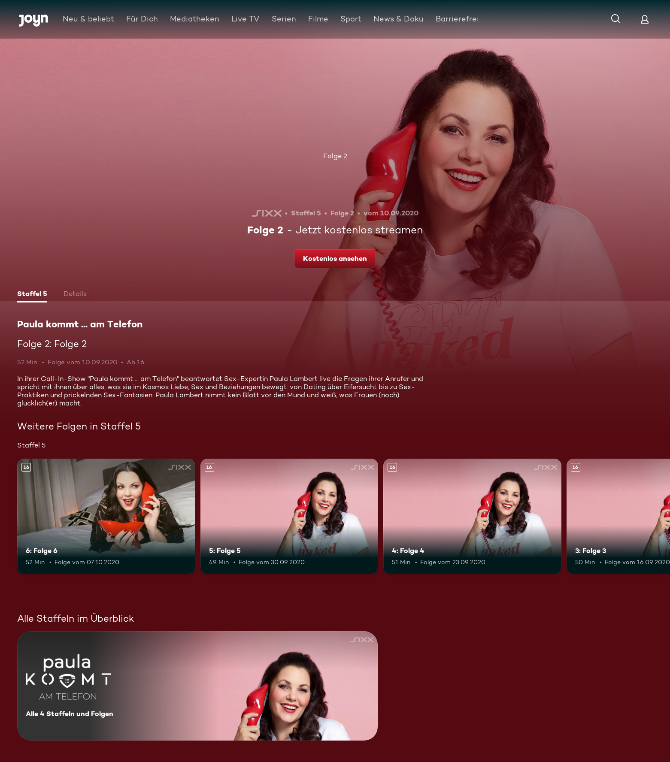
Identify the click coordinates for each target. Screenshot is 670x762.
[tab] (32, 294)
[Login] (644, 19)
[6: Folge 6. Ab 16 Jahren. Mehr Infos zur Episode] (106, 516)
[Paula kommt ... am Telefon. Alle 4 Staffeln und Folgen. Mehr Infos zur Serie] (197, 686)
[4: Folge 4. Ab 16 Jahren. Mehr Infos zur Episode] (472, 516)
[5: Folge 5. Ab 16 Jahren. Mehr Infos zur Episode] (289, 516)
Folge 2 (335, 156)
